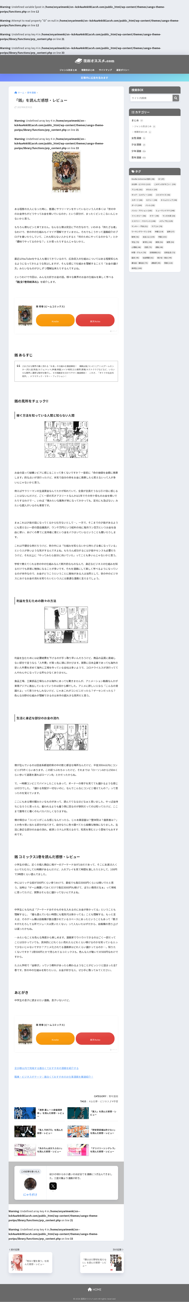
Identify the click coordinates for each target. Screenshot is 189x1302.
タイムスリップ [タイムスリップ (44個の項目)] (169, 200)
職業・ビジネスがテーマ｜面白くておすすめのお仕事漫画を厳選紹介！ (53, 1077)
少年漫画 (138, 151)
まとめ (137, 120)
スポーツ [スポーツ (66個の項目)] (137, 200)
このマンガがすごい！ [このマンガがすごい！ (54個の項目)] (165, 184)
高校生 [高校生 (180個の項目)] (137, 268)
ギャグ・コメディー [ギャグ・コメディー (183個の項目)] (142, 195)
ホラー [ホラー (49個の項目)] (154, 216)
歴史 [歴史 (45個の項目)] (135, 258)
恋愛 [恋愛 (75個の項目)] (148, 247)
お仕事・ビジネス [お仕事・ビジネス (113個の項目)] (141, 184)
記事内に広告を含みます (94, 77)
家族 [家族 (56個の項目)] (159, 242)
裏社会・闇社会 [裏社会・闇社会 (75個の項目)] (140, 263)
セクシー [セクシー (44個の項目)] (151, 200)
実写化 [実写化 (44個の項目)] (147, 242)
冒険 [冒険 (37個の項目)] (170, 231)
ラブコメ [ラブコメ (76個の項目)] (156, 226)
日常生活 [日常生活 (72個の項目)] (169, 252)
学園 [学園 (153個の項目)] (162, 237)
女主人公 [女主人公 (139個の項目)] (149, 237)
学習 (115, 1101)
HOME (94, 1289)
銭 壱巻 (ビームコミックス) (50, 306)
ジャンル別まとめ (68, 69)
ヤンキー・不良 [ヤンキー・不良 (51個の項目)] (140, 226)
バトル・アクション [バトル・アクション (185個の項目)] (142, 211)
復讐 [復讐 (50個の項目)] (170, 242)
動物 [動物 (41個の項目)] (135, 237)
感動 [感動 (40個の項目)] (159, 247)
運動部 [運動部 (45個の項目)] (156, 263)
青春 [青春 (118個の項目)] (168, 263)
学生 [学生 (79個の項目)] (135, 242)
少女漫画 (138, 145)
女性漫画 (138, 138)
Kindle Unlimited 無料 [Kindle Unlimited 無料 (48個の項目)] (143, 179)
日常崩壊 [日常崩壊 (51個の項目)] (155, 252)
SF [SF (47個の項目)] (161, 179)
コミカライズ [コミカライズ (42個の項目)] (163, 195)
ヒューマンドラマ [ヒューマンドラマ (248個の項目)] (165, 211)
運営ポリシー (122, 69)
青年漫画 (113, 1096)
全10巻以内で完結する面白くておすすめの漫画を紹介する (46, 1068)
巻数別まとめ (87, 69)
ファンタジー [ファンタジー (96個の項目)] (139, 216)
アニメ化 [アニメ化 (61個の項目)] (137, 190)
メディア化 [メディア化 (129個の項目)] (166, 221)
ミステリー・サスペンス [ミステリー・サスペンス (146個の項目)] (144, 221)
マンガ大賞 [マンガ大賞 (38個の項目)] (168, 216)
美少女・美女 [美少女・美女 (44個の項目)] (164, 258)
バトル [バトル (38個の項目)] (150, 205)
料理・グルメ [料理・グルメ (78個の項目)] (139, 252)
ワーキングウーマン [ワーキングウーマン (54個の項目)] (141, 231)
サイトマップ (105, 69)
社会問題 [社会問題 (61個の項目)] (148, 258)
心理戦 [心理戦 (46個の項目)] (136, 247)
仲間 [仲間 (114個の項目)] (159, 231)
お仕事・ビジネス (100, 1101)
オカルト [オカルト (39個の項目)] (151, 190)
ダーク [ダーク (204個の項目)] (137, 205)
